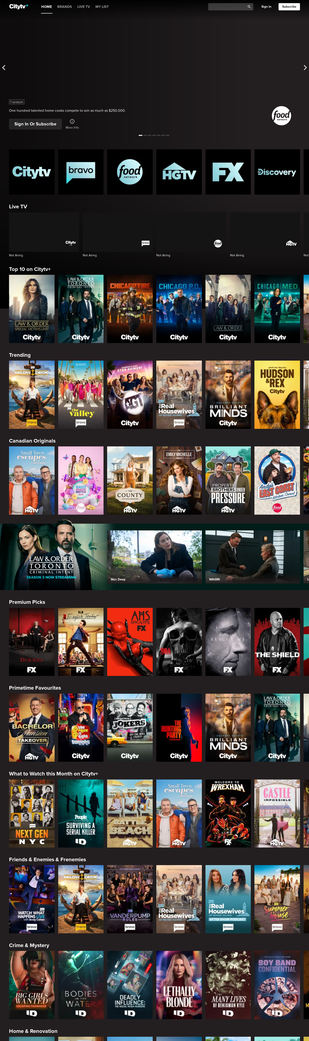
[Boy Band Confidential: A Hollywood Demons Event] (277, 985)
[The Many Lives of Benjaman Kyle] (228, 985)
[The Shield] (277, 642)
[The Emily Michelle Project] (179, 480)
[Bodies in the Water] (81, 985)
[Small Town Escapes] (32, 480)
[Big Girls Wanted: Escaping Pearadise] (32, 985)
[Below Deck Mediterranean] (32, 395)
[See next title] (302, 68)
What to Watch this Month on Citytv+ (53, 774)
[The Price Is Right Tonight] (81, 728)
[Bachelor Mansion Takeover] (32, 728)
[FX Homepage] (228, 172)
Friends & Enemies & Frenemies (47, 859)
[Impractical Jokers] (130, 728)
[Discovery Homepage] (277, 172)
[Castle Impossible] (277, 814)
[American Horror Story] (130, 642)
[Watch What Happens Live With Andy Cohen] (32, 899)
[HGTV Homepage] (179, 172)
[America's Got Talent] (130, 395)
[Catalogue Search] (228, 7)
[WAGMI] (252, 557)
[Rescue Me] (228, 642)
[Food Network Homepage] (130, 172)
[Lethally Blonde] (179, 985)
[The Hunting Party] (179, 728)
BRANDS (64, 7)
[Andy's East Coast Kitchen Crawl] (277, 480)
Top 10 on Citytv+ (30, 269)
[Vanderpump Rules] (130, 899)
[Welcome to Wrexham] (228, 814)
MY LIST (102, 7)
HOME (46, 7)
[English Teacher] (81, 642)
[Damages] (32, 642)
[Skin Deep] (154, 557)
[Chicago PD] (179, 309)
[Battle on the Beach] (130, 814)
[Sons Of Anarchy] (179, 642)
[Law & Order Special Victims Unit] (32, 309)
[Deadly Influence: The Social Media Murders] (130, 985)
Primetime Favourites (35, 688)
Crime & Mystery (29, 945)
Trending (20, 355)
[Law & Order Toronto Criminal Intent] (81, 309)
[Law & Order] (228, 309)
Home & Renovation (33, 1031)
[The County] (130, 480)
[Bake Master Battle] (81, 480)
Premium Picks (27, 602)
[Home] (19, 6)
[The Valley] (81, 395)
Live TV (18, 206)
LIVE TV (83, 7)
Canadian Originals (32, 441)
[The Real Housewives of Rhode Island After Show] (228, 899)
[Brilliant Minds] (228, 395)
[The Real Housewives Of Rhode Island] (179, 395)
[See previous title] (7, 68)
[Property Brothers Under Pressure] (228, 480)
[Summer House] (277, 899)
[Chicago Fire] (130, 309)
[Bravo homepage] (81, 172)
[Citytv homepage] (32, 172)
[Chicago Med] (277, 309)
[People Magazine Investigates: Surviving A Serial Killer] (81, 814)
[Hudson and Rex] (277, 395)
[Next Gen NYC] (32, 814)
